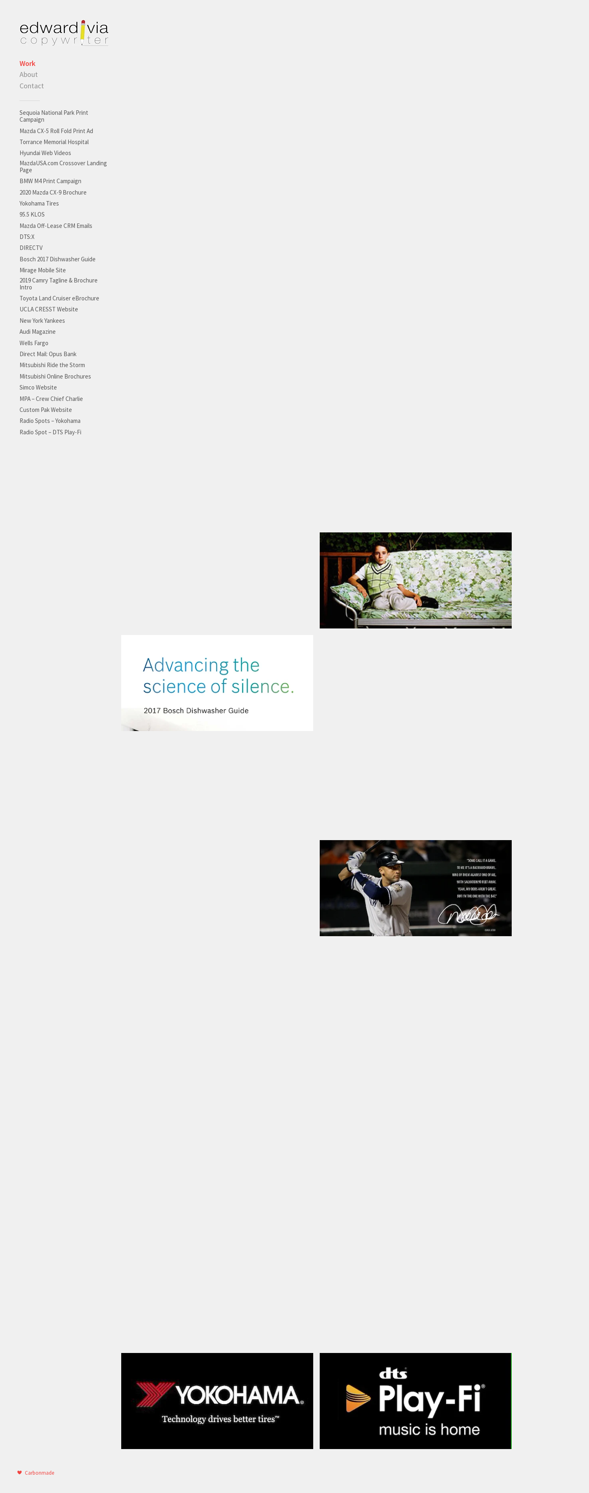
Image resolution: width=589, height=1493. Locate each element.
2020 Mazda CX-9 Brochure (53, 192)
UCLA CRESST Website (49, 309)
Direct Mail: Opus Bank (48, 353)
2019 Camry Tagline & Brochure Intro (59, 284)
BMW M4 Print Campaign (50, 180)
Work (27, 63)
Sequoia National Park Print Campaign (54, 116)
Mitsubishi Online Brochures (55, 376)
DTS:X (27, 236)
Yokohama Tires (39, 203)
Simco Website (38, 387)
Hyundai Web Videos (45, 152)
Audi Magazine (38, 331)
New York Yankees (42, 320)
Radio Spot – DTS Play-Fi (50, 432)
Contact (32, 85)
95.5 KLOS (32, 214)
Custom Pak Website (46, 409)
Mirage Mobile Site (43, 270)
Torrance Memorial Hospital (54, 141)
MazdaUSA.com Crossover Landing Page (63, 166)
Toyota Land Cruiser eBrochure (59, 298)
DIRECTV (31, 247)
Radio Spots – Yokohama (50, 420)
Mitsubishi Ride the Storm (52, 364)
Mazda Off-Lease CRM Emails (56, 225)
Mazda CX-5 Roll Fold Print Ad (56, 130)
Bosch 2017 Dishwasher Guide (58, 259)
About (29, 74)
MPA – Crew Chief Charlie (51, 398)
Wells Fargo (34, 342)
